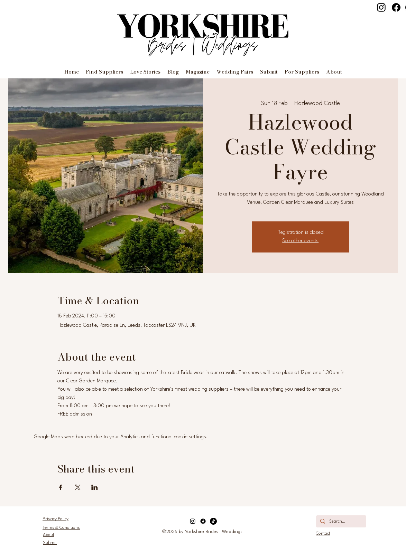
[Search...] (340, 521)
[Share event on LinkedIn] (94, 487)
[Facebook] (396, 7)
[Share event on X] (77, 487)
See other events (300, 241)
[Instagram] (381, 7)
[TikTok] (213, 521)
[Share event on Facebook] (60, 487)
